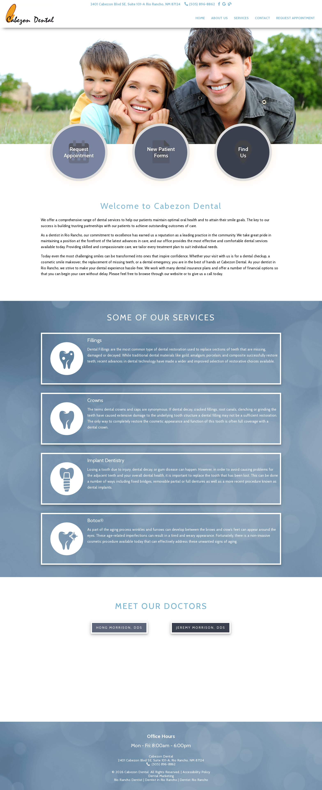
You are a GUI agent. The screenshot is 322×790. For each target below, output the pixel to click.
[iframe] (161, 691)
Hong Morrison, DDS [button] (119, 628)
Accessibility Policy (196, 772)
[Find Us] (243, 152)
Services (241, 18)
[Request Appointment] (79, 152)
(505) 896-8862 (202, 4)
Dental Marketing (161, 776)
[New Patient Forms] (161, 152)
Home (200, 18)
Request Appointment (295, 18)
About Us (219, 18)
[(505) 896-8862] (161, 764)
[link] (219, 4)
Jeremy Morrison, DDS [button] (200, 628)
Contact (262, 18)
